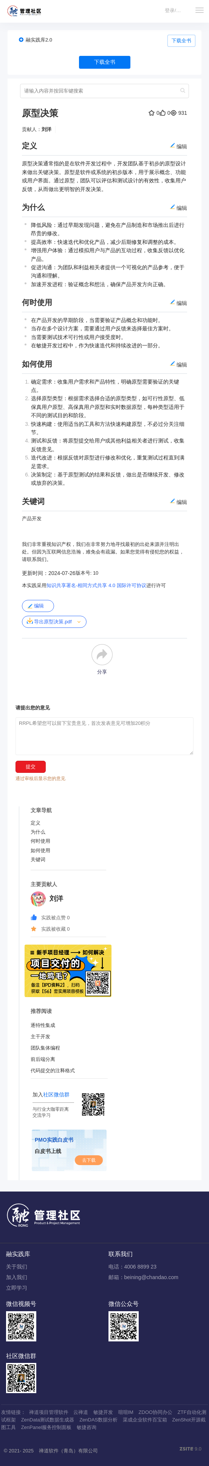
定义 (35, 823)
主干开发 (40, 1036)
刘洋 (46, 129)
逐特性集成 (43, 1025)
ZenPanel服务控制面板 (46, 1427)
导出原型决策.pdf (49, 621)
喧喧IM (125, 1412)
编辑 (35, 606)
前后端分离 (43, 1059)
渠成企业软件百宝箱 (145, 1420)
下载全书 (181, 40)
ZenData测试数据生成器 (47, 1420)
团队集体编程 (45, 1048)
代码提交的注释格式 (53, 1070)
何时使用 (40, 841)
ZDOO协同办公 (156, 1412)
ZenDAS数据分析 (98, 1420)
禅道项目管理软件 (48, 1412)
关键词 (38, 859)
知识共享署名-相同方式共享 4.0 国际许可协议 (96, 585)
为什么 (38, 832)
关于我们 (16, 1267)
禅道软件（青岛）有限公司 (68, 1451)
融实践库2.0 (39, 40)
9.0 (190, 1449)
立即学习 (16, 1288)
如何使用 (40, 850)
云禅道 (80, 1412)
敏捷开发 (103, 1412)
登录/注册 (175, 10)
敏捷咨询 (86, 1427)
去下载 (89, 1160)
